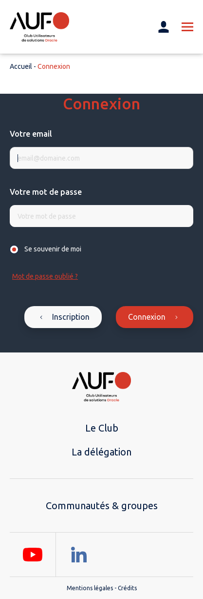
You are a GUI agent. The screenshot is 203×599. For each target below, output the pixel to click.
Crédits (127, 588)
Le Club (101, 428)
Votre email (31, 133)
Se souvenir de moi (52, 249)
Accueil (21, 66)
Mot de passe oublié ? (45, 276)
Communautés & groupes (102, 505)
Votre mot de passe (46, 191)
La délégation (101, 451)
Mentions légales (90, 588)
